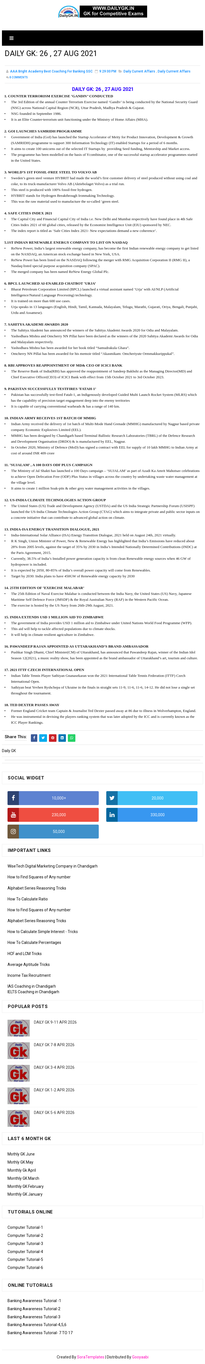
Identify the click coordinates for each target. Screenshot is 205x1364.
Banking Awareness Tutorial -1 (34, 1300)
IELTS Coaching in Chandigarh (33, 992)
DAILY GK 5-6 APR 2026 (54, 1112)
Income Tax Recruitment (29, 975)
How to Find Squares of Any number (39, 877)
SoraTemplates (90, 1357)
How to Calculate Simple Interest (36, 931)
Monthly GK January (25, 1194)
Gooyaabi (140, 1357)
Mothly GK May (20, 1162)
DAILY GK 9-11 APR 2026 (55, 1022)
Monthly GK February (26, 1186)
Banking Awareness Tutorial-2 (34, 1309)
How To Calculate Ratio (28, 899)
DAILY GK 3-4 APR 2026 (54, 1067)
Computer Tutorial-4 (25, 1251)
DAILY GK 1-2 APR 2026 (54, 1090)
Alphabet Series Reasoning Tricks (37, 888)
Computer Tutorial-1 (25, 1227)
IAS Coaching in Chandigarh (32, 986)
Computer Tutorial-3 (25, 1243)
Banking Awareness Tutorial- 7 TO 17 (40, 1333)
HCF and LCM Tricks (25, 953)
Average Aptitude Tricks (29, 964)
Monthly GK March (23, 1178)
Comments (18, 78)
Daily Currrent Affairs (174, 72)
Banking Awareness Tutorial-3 (34, 1317)
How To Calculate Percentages (34, 943)
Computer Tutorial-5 (25, 1259)
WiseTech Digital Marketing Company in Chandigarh (53, 866)
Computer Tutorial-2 (25, 1235)
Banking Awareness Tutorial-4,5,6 (37, 1324)
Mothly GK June (21, 1154)
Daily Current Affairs (139, 72)
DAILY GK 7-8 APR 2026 (54, 1045)
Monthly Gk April (22, 1170)
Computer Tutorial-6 (25, 1267)
